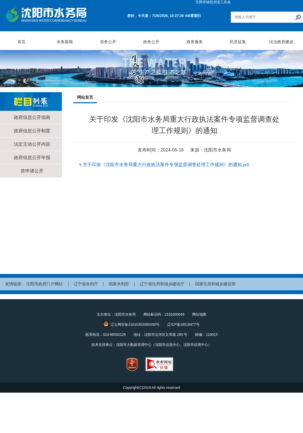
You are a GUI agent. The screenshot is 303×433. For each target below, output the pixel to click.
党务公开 (108, 42)
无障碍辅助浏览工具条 (213, 2)
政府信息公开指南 (32, 117)
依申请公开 (32, 170)
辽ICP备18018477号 (183, 324)
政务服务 (195, 42)
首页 (21, 42)
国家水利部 (119, 284)
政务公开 (151, 42)
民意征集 (238, 42)
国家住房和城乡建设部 (215, 284)
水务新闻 (65, 42)
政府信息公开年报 (32, 157)
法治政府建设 (281, 42)
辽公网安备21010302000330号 (135, 324)
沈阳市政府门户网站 (44, 284)
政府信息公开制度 (32, 130)
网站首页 (85, 97)
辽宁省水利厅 (86, 284)
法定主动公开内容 (32, 144)
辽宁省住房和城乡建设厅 (162, 284)
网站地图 (199, 314)
